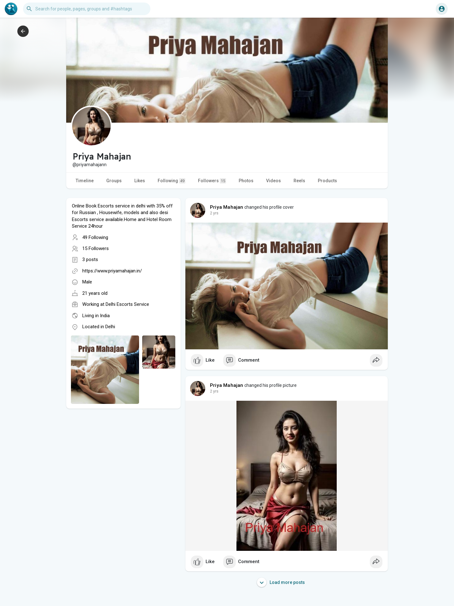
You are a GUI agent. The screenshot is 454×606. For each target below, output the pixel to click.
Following (171, 181)
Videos (273, 180)
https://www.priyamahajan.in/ (112, 271)
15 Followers (95, 248)
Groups (114, 180)
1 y (212, 213)
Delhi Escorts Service (127, 304)
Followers (212, 181)
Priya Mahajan (226, 207)
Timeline (85, 180)
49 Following (95, 237)
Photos (246, 180)
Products (327, 180)
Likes (139, 180)
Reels (299, 180)
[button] (86, 9)
